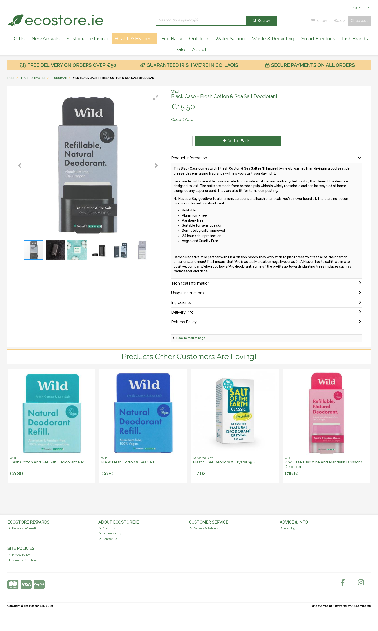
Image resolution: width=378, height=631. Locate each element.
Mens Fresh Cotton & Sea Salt (127, 462)
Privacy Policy (19, 554)
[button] (156, 97)
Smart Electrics (318, 39)
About (199, 49)
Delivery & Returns (204, 528)
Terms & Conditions (22, 560)
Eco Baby (171, 39)
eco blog (288, 528)
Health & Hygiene (134, 39)
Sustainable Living (87, 39)
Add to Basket (238, 141)
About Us (107, 528)
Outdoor (198, 39)
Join (368, 7)
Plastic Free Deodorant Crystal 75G (224, 462)
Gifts (19, 39)
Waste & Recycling (273, 39)
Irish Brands (355, 39)
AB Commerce (361, 606)
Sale (180, 49)
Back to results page (190, 338)
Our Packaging (110, 533)
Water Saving (230, 39)
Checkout (359, 20)
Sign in (357, 7)
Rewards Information (23, 528)
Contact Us (108, 538)
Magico (327, 606)
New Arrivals (46, 39)
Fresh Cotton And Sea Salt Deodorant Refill (48, 462)
